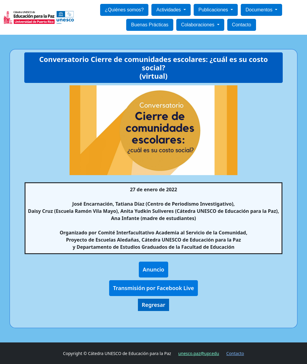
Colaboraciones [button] (198, 24)
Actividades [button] (169, 9)
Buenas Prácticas (149, 24)
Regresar (153, 304)
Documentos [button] (260, 9)
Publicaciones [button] (213, 9)
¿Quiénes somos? (124, 9)
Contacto (241, 24)
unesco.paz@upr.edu (198, 353)
